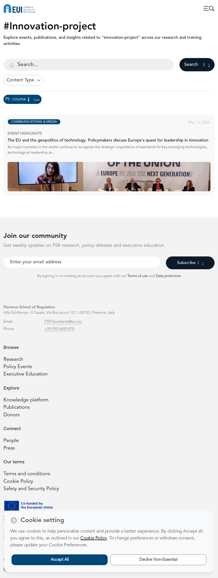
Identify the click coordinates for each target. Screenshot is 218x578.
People (11, 440)
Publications (16, 407)
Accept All (59, 560)
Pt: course (22, 99)
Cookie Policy (18, 481)
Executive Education (25, 374)
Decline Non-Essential (158, 560)
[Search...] (88, 64)
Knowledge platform (25, 400)
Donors (11, 415)
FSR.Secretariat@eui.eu (63, 322)
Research (13, 359)
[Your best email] (81, 262)
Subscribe (190, 263)
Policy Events (17, 366)
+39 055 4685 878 (59, 329)
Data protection (168, 276)
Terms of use (138, 276)
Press (9, 448)
